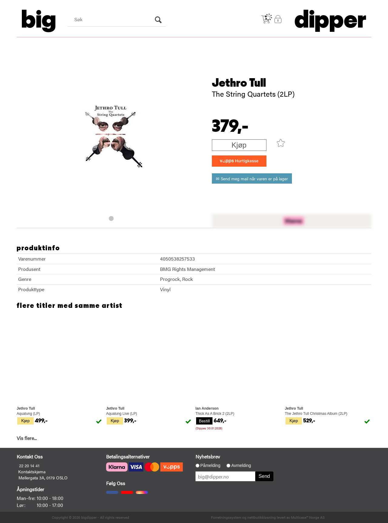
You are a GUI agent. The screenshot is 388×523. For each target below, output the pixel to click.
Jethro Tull (239, 83)
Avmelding (241, 465)
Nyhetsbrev (208, 456)
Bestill (204, 421)
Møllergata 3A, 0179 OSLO (43, 478)
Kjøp (239, 145)
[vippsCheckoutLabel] (239, 161)
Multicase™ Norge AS (308, 517)
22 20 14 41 (29, 465)
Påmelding (210, 465)
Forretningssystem (226, 517)
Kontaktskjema (31, 471)
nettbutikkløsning (261, 517)
